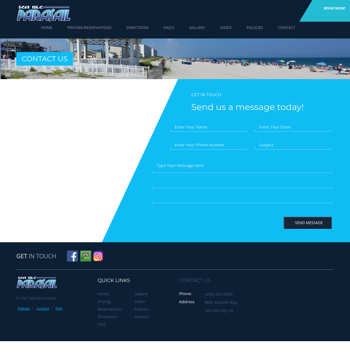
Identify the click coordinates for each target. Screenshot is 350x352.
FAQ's (162, 27)
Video (218, 27)
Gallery (190, 27)
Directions (130, 27)
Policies (248, 27)
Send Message (307, 222)
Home (39, 27)
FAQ (59, 308)
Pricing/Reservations (82, 27)
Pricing (104, 301)
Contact (279, 27)
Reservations (110, 309)
